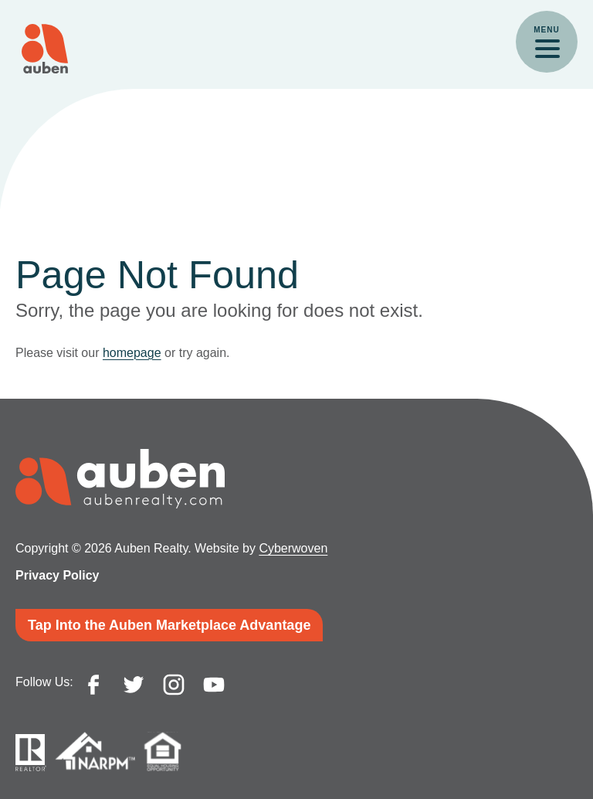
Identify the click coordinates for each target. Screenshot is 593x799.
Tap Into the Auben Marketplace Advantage (169, 625)
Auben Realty (45, 48)
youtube (214, 684)
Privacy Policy (57, 575)
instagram (173, 684)
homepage (132, 352)
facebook (93, 684)
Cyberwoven (293, 548)
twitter (133, 684)
